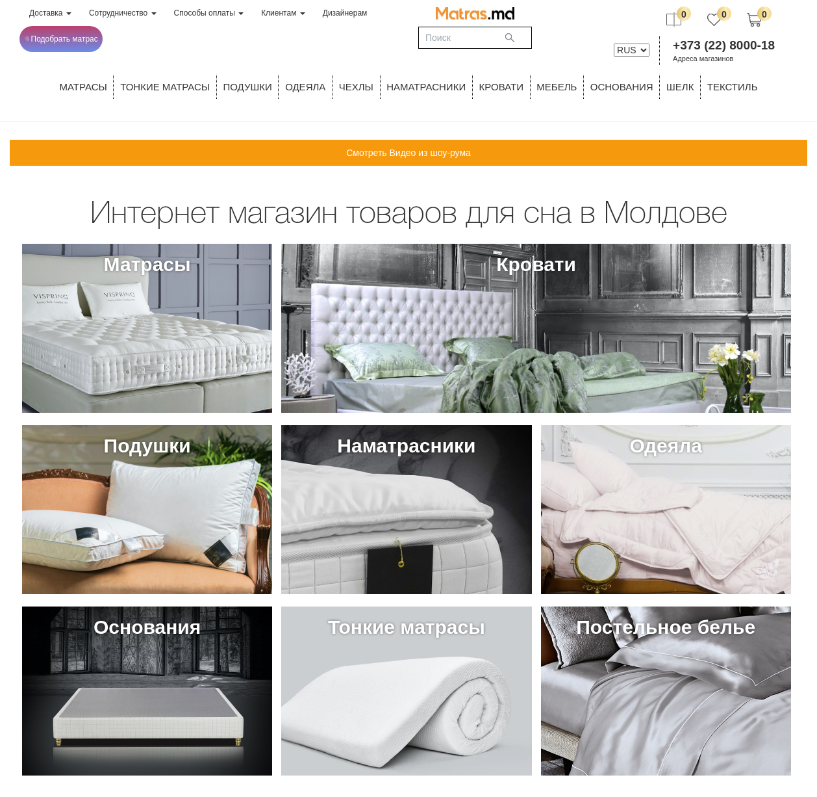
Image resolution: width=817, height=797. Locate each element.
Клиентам (283, 13)
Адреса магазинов (703, 58)
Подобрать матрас (61, 39)
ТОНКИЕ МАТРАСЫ (165, 86)
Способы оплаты (209, 13)
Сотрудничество (123, 13)
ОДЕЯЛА (305, 86)
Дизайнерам (345, 13)
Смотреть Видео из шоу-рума (408, 153)
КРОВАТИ (501, 86)
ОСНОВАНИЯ (621, 86)
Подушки (247, 86)
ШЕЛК (680, 86)
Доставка (50, 13)
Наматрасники (426, 86)
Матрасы (83, 86)
